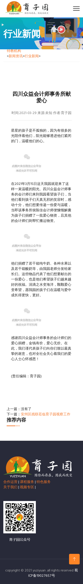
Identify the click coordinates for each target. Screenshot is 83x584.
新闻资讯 (16, 56)
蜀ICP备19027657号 (53, 573)
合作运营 (10, 482)
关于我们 (10, 487)
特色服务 (44, 482)
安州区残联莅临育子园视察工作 (45, 414)
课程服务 (27, 482)
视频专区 (27, 487)
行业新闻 (32, 56)
